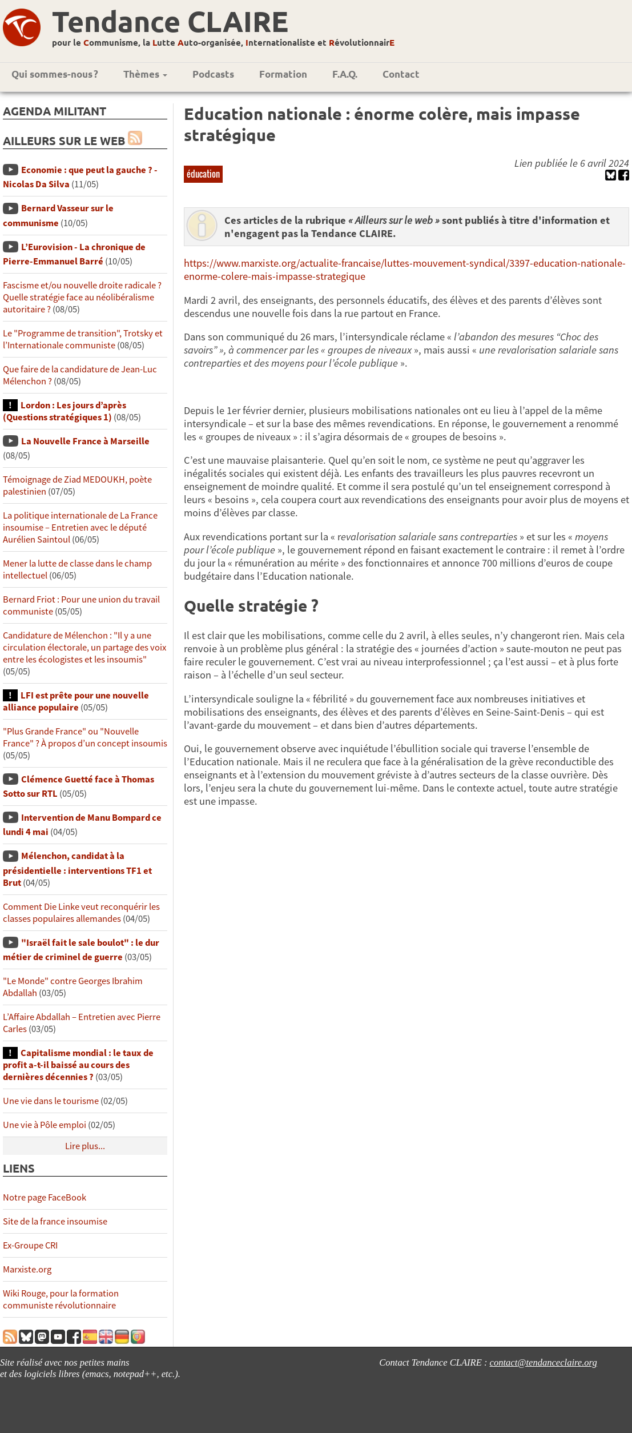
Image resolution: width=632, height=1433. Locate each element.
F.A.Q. (344, 74)
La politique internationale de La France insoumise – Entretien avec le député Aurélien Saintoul (80, 527)
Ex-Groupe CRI (30, 1245)
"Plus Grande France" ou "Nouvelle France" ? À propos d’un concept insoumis (85, 737)
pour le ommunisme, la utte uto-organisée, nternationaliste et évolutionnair (223, 42)
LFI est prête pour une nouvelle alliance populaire (76, 701)
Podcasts (213, 74)
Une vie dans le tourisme (51, 1101)
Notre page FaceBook (44, 1197)
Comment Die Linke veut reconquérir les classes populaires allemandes (81, 913)
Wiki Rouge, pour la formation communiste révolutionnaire (61, 1299)
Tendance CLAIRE (170, 21)
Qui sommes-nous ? (54, 74)
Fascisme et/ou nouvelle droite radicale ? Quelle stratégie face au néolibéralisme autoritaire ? (82, 297)
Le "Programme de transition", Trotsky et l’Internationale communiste (83, 339)
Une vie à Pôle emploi (44, 1125)
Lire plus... (85, 1146)
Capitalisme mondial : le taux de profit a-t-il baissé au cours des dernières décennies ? (78, 1065)
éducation (203, 173)
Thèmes (145, 74)
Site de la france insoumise (55, 1221)
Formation (283, 74)
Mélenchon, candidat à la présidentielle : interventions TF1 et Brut (77, 869)
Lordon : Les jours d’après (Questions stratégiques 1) (64, 411)
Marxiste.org (27, 1269)
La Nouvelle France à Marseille (85, 441)
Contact (401, 74)
